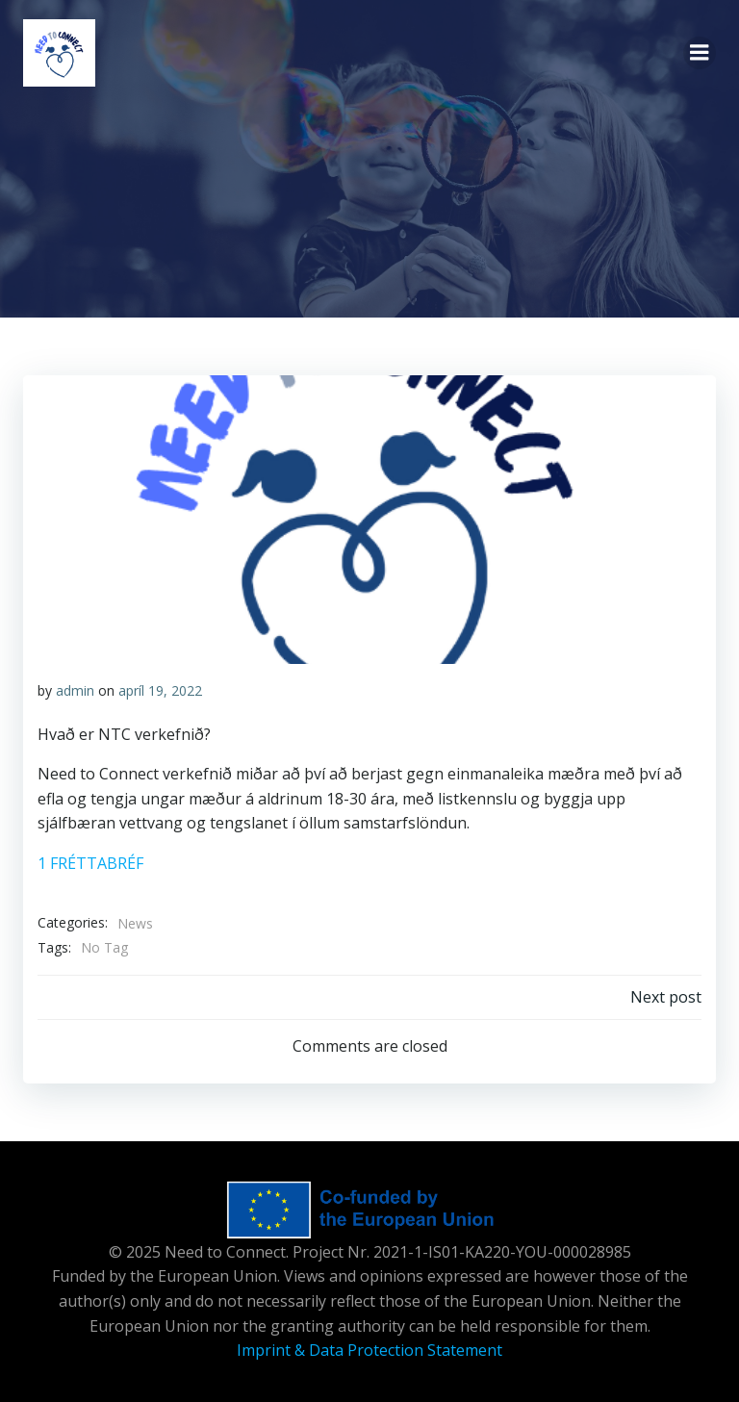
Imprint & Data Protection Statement (369, 1350)
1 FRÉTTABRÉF (90, 863)
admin (75, 690)
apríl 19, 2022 (160, 690)
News (135, 923)
